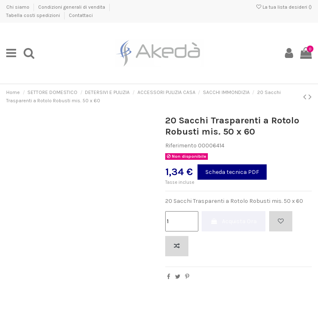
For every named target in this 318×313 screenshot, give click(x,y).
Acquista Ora (233, 221)
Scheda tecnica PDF (232, 172)
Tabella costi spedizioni (33, 15)
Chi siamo (18, 7)
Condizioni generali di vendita (72, 7)
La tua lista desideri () (284, 7)
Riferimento (181, 145)
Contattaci (81, 15)
